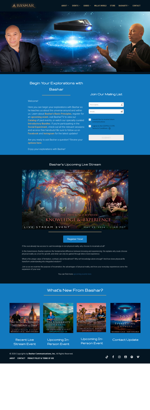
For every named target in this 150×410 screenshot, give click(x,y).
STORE (112, 6)
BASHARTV (123, 6)
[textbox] (25, 342)
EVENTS (75, 6)
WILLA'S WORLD (100, 6)
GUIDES (86, 6)
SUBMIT (106, 137)
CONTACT (136, 6)
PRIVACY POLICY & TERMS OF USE (41, 358)
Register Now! (75, 239)
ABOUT (64, 6)
